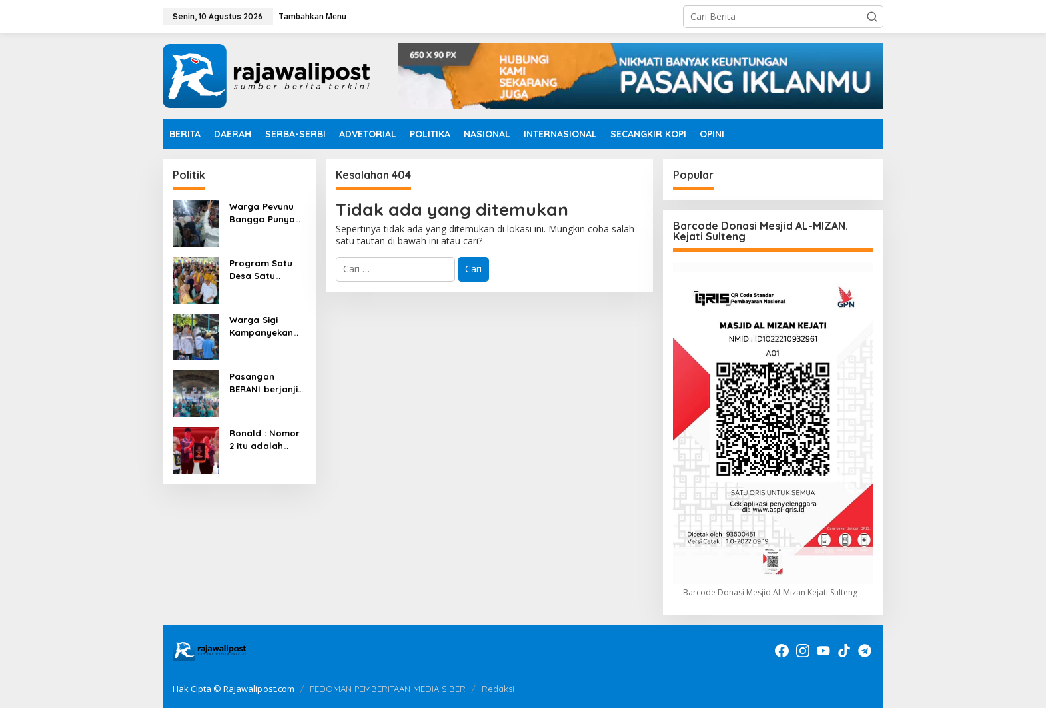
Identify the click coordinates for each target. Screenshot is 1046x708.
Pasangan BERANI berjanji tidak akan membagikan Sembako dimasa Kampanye (263, 382)
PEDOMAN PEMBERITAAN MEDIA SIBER (388, 688)
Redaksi (498, 688)
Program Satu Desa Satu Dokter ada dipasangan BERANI (260, 269)
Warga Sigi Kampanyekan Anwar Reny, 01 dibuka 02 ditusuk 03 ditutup (262, 326)
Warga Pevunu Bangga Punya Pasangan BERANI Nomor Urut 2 (262, 212)
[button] (872, 16)
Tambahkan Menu (312, 16)
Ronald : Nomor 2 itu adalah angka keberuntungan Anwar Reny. (264, 439)
